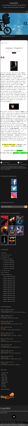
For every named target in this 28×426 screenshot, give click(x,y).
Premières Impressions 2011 (9, 287)
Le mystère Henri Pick (6, 322)
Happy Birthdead (4, 357)
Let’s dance (3, 340)
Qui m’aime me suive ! (6, 334)
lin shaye (14, 168)
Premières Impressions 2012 (9, 289)
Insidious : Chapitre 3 (14, 48)
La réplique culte (6, 257)
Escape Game (4, 363)
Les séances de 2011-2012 (8, 264)
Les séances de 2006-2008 (8, 260)
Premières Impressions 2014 (9, 293)
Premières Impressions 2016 (9, 297)
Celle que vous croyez (6, 317)
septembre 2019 (4, 372)
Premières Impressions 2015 (9, 295)
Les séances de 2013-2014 (8, 266)
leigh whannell (9, 167)
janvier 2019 (4, 377)
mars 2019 (3, 374)
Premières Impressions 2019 (9, 301)
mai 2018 (3, 385)
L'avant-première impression (9, 276)
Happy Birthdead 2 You (6, 352)
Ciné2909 (14, 3)
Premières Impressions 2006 (9, 278)
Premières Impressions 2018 (9, 299)
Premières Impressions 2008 (9, 282)
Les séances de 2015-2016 (8, 268)
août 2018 (3, 383)
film (8, 166)
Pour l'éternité (5, 272)
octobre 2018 (4, 380)
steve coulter (19, 168)
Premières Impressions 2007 (9, 280)
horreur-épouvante (14, 166)
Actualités (4, 253)
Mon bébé (3, 328)
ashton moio (7, 169)
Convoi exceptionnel (5, 346)
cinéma (5, 166)
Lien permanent (5, 162)
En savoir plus (21, 424)
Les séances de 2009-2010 (8, 262)
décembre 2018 (4, 379)
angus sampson (7, 168)
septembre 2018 (4, 382)
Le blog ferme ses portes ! (7, 311)
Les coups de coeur (6, 270)
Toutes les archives (5, 389)
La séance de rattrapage (7, 259)
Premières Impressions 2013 (9, 291)
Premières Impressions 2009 (9, 284)
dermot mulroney (17, 167)
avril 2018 (3, 386)
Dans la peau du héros (6, 255)
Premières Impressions (6, 274)
